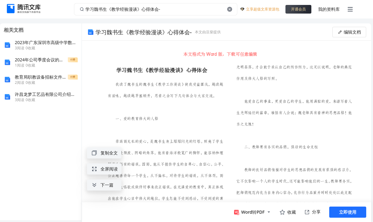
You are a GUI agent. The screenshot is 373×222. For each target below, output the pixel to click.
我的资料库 (329, 9)
